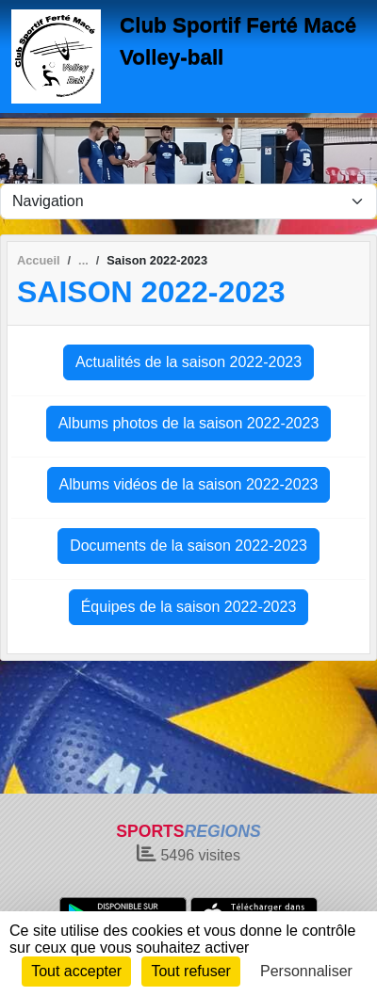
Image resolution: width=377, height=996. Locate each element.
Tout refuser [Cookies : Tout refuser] (190, 971)
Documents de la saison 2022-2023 (188, 546)
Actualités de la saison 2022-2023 (188, 362)
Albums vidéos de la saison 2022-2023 (189, 484)
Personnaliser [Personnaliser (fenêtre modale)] (306, 971)
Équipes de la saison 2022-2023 (189, 607)
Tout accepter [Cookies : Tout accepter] (76, 971)
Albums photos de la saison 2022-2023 (189, 423)
